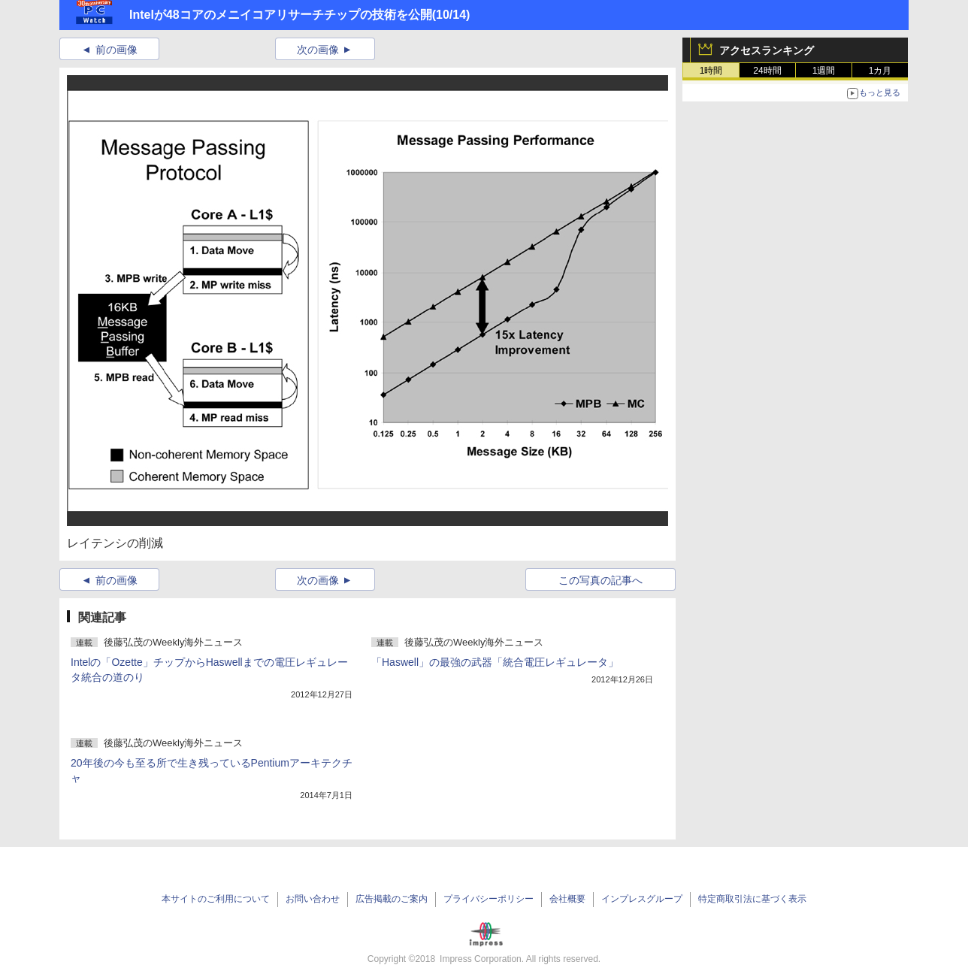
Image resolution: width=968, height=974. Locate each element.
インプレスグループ (641, 899)
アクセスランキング (766, 50)
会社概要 (567, 899)
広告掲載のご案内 (391, 899)
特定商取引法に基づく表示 (752, 899)
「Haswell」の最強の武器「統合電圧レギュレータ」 (495, 662)
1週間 (824, 70)
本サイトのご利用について (216, 899)
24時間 (767, 70)
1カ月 (880, 70)
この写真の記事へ (600, 580)
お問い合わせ (313, 899)
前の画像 (116, 50)
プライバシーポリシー (488, 899)
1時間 (711, 70)
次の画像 (318, 50)
